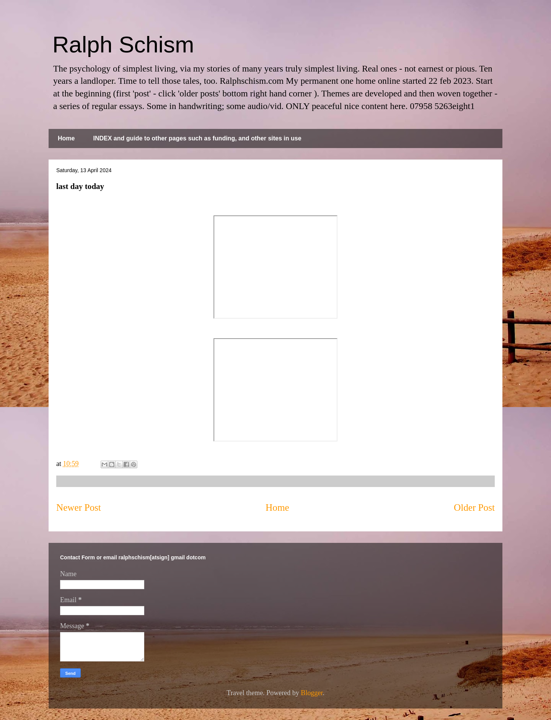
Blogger (312, 693)
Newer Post (78, 507)
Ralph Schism (123, 44)
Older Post (474, 507)
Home (66, 138)
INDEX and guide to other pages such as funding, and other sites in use (197, 138)
